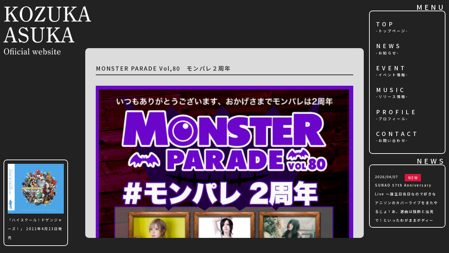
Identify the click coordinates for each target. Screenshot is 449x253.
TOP (385, 24)
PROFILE (396, 112)
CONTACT (397, 134)
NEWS (389, 46)
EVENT (391, 68)
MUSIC (391, 90)
